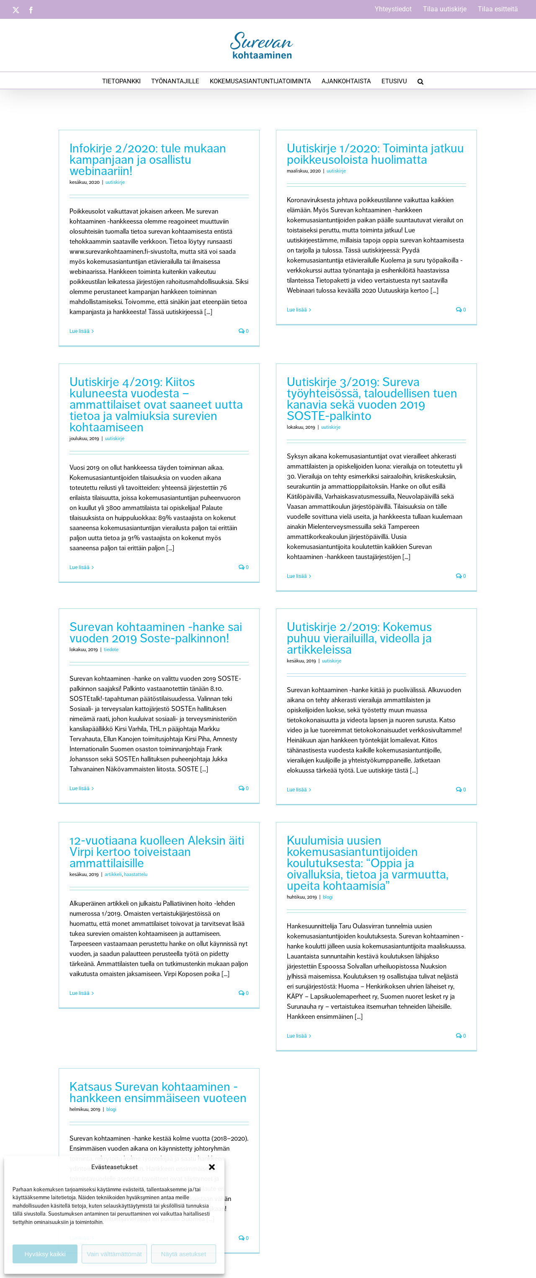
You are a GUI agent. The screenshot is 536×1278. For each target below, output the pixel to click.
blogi (321, 898)
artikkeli (113, 876)
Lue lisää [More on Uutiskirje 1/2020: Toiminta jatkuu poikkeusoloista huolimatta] (290, 310)
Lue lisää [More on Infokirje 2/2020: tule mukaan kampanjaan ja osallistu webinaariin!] (80, 331)
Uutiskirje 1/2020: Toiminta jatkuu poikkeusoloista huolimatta (368, 153)
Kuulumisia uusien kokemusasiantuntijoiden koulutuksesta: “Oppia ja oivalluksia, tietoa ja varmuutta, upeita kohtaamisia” (361, 864)
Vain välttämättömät (114, 1253)
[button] (212, 1167)
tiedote (125, 636)
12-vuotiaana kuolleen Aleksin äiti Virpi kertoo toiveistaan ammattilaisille (157, 853)
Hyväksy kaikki (44, 1253)
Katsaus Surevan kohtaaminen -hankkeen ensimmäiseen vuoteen (186, 1069)
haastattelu (135, 876)
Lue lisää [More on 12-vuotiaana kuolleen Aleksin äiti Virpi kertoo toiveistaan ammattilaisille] (80, 994)
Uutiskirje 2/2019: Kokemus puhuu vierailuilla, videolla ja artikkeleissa (366, 624)
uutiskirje (115, 182)
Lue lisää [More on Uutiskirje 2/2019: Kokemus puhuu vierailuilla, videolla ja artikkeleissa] (304, 776)
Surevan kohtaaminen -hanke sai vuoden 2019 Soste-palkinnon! (170, 618)
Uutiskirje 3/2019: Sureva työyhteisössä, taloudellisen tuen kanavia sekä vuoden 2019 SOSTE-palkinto (351, 409)
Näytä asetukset (183, 1253)
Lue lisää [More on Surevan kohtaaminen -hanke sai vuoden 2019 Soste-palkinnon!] (94, 775)
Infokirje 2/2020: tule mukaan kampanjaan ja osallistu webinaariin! (148, 159)
